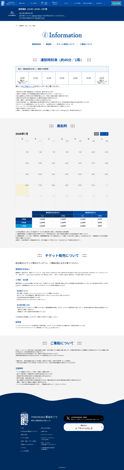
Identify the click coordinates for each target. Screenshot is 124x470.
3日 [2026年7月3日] (93, 141)
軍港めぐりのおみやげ (28, 444)
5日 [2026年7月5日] (27, 152)
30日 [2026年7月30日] (79, 185)
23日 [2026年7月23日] (79, 174)
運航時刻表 (36, 44)
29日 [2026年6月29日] (40, 141)
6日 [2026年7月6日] (40, 152)
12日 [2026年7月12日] (26, 163)
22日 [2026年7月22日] (66, 174)
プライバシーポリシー (47, 434)
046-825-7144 (39, 18)
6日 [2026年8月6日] (80, 196)
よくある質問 (25, 451)
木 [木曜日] (75, 139)
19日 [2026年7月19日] (26, 174)
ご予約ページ (28, 86)
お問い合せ (44, 431)
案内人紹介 (24, 434)
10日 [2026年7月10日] (93, 152)
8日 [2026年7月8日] (67, 152)
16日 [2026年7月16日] (79, 163)
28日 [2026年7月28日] (53, 185)
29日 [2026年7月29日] (66, 185)
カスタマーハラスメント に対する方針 (47, 438)
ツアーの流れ (25, 438)
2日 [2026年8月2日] (27, 196)
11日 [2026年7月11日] (106, 152)
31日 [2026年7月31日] (93, 185)
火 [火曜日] (49, 139)
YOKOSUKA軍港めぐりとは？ (29, 431)
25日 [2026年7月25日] (106, 174)
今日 (96, 134)
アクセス (24, 447)
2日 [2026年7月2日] (80, 141)
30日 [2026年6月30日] (53, 141)
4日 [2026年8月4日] (54, 196)
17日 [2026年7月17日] (93, 163)
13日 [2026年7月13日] (40, 163)
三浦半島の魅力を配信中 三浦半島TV (47, 448)
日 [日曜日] (22, 139)
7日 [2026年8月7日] (93, 196)
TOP (17, 25)
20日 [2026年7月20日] (40, 174)
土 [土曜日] (101, 139)
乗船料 (48, 44)
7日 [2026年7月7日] (54, 152)
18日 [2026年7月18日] (106, 163)
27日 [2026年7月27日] (40, 185)
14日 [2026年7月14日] (53, 163)
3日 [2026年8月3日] (40, 196)
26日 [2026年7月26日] (26, 185)
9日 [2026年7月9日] (80, 152)
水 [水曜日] (62, 139)
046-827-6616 (36, 16)
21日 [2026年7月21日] (53, 174)
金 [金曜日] (88, 139)
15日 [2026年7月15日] (66, 163)
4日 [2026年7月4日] (107, 141)
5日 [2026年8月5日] (67, 196)
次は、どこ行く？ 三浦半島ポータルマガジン (48, 443)
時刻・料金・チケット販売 (28, 441)
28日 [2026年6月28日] (26, 141)
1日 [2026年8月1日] (107, 185)
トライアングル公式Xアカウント (38, 293)
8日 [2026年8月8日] (107, 196)
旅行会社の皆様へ (46, 428)
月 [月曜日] (35, 139)
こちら (23, 283)
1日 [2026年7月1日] (67, 141)
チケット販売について (65, 44)
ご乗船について (86, 44)
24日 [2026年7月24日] (93, 174)
